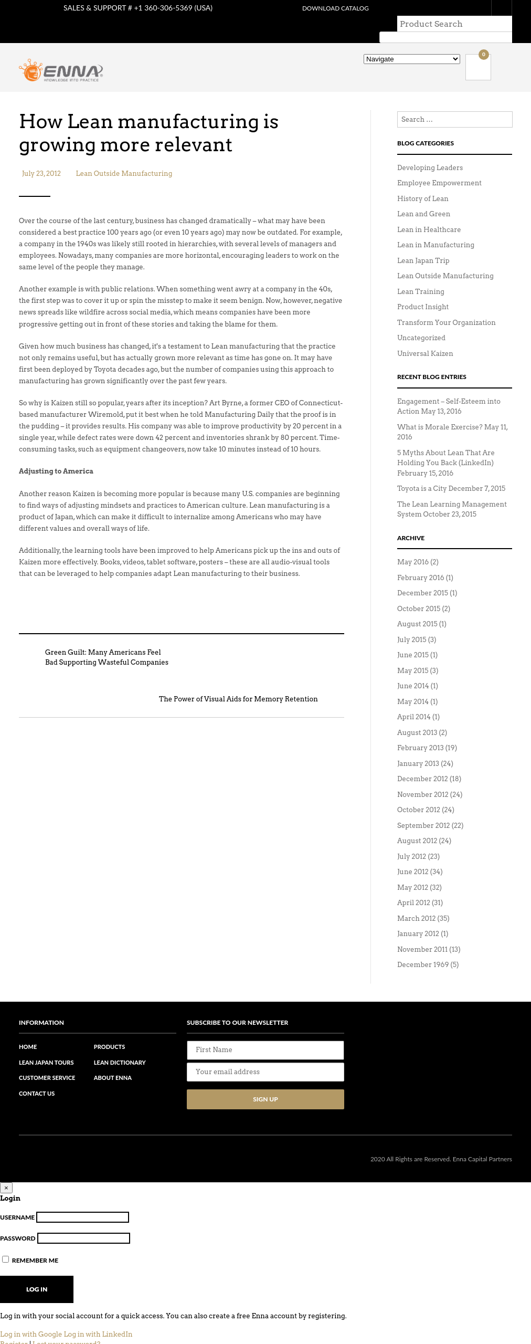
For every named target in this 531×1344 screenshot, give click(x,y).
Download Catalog (331, 8)
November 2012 (423, 779)
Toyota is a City (422, 473)
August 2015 (417, 608)
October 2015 (418, 593)
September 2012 (423, 810)
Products (109, 1030)
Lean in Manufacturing (435, 229)
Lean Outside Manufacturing (124, 162)
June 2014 (413, 670)
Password (18, 1222)
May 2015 (412, 655)
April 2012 (413, 887)
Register (14, 1328)
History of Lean (423, 183)
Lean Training (420, 276)
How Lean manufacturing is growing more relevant (161, 119)
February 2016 (420, 562)
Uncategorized (421, 322)
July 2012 (411, 841)
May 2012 (412, 872)
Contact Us (37, 1077)
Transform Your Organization (446, 307)
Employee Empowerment (439, 167)
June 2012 (413, 856)
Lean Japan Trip (423, 245)
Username (17, 1201)
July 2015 (412, 624)
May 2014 (413, 686)
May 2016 (413, 546)
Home (28, 1030)
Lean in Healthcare (429, 214)
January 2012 (418, 918)
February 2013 (420, 732)
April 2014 (414, 701)
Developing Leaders (430, 152)
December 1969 (423, 949)
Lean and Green (423, 198)
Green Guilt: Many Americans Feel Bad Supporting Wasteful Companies (93, 646)
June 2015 (413, 639)
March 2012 (416, 903)
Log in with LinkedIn (97, 1318)
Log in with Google (31, 1318)
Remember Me (30, 1244)
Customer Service (47, 1061)
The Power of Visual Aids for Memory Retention (251, 687)
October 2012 (418, 794)
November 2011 (422, 934)
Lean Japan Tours (46, 1046)
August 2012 (417, 825)
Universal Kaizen (425, 338)
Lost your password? (66, 1328)
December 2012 (422, 763)
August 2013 (417, 717)
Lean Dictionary (120, 1046)
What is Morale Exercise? (440, 411)
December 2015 (422, 577)
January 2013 (418, 748)
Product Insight (423, 291)
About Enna (113, 1061)
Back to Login (25, 1339)
